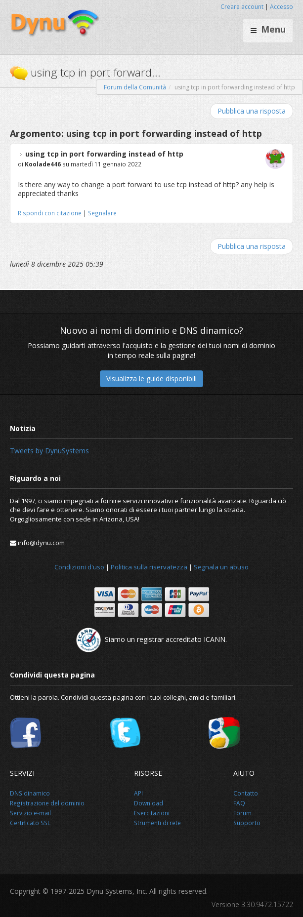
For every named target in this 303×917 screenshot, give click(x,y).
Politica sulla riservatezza (149, 566)
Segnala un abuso (221, 566)
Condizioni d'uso (79, 566)
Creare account (241, 6)
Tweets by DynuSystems (49, 450)
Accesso (281, 6)
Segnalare (102, 213)
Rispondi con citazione (50, 213)
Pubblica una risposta (251, 111)
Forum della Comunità (135, 87)
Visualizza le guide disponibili (151, 378)
